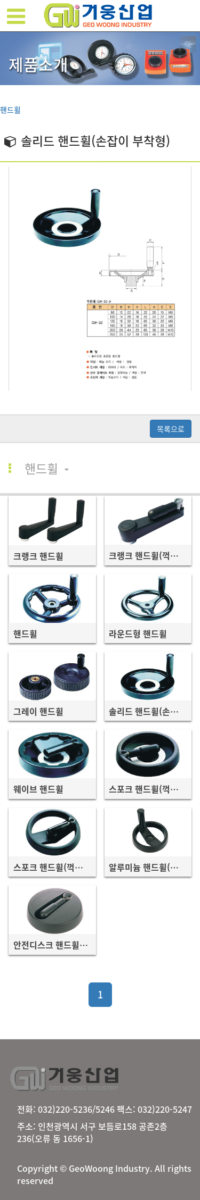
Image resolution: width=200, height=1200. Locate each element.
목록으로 (171, 428)
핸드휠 (10, 109)
